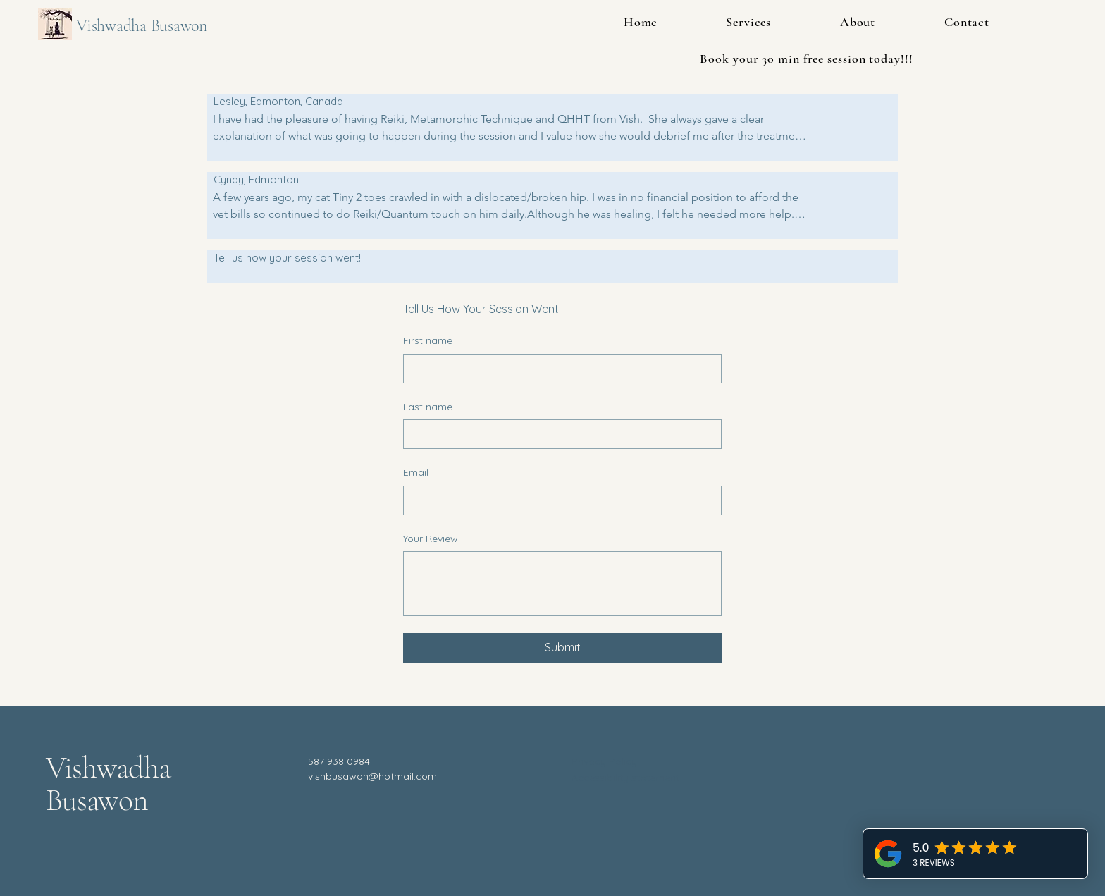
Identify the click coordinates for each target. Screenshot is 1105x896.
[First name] (558, 369)
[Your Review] (562, 584)
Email (415, 472)
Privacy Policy (604, 761)
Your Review (430, 538)
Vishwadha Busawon (141, 26)
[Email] (558, 500)
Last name (427, 406)
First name (427, 340)
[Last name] (558, 434)
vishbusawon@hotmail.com (372, 776)
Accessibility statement (625, 777)
